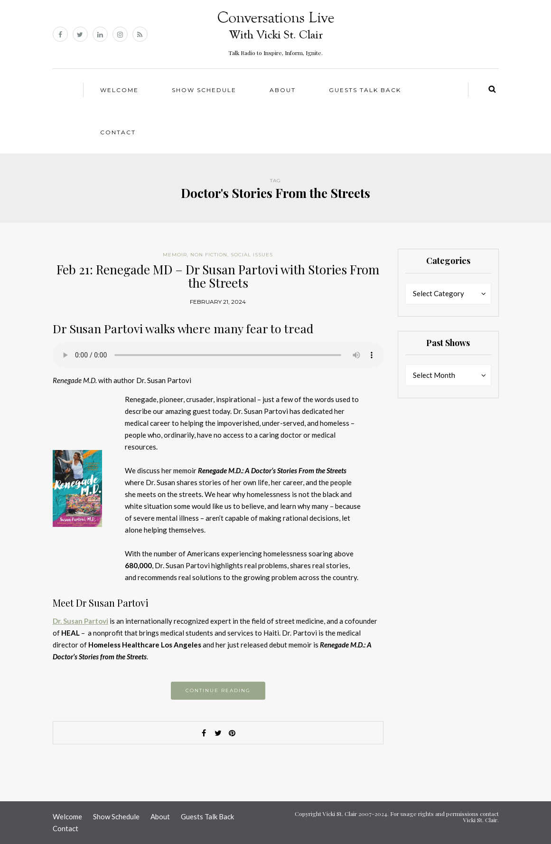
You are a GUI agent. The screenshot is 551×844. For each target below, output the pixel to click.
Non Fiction (208, 255)
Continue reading (218, 690)
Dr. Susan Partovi (80, 621)
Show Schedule (204, 90)
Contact (118, 132)
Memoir (175, 255)
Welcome (119, 90)
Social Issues (252, 255)
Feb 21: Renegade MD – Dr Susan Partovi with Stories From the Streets (217, 276)
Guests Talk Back (365, 90)
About (283, 90)
